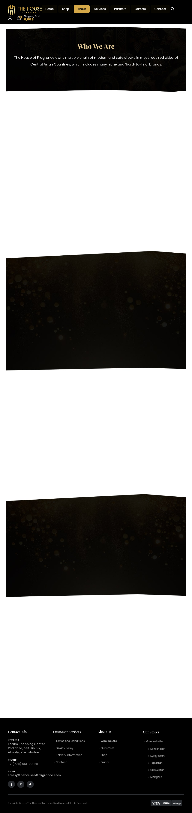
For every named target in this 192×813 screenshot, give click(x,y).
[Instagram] (20, 784)
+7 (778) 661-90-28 (23, 764)
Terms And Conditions (70, 741)
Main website (154, 741)
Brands (105, 763)
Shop (65, 9)
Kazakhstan (157, 749)
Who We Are (109, 741)
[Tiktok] (30, 784)
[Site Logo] (25, 10)
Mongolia (156, 778)
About (81, 9)
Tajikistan (156, 764)
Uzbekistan (157, 771)
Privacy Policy (64, 748)
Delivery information (69, 755)
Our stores (107, 748)
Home (49, 9)
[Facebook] (11, 784)
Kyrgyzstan (157, 756)
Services (100, 9)
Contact (160, 9)
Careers (140, 9)
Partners (120, 9)
